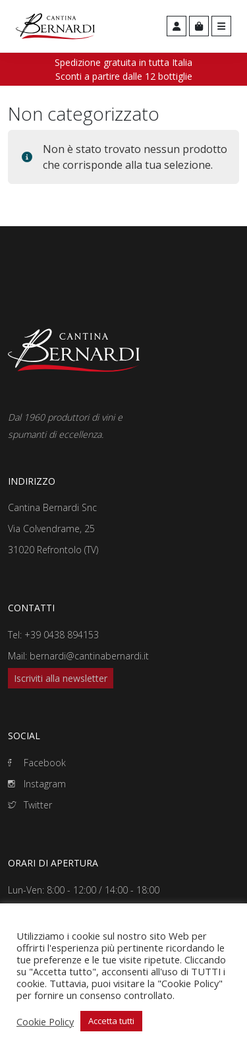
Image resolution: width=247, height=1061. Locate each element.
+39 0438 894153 (61, 634)
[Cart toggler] (199, 26)
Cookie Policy (45, 1021)
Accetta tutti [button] (111, 1021)
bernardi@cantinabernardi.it (89, 656)
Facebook (37, 762)
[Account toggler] (176, 26)
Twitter (30, 805)
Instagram (37, 783)
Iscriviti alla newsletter (60, 678)
